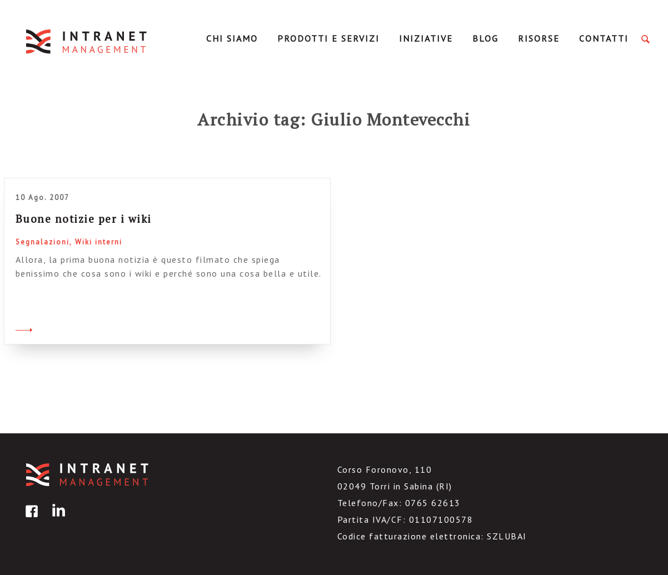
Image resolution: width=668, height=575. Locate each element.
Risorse (539, 38)
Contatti (604, 38)
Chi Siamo (232, 38)
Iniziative (426, 38)
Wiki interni (98, 242)
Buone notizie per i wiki (84, 219)
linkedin (57, 519)
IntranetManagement (87, 41)
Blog (485, 38)
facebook (30, 519)
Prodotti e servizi (328, 38)
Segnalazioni (42, 242)
